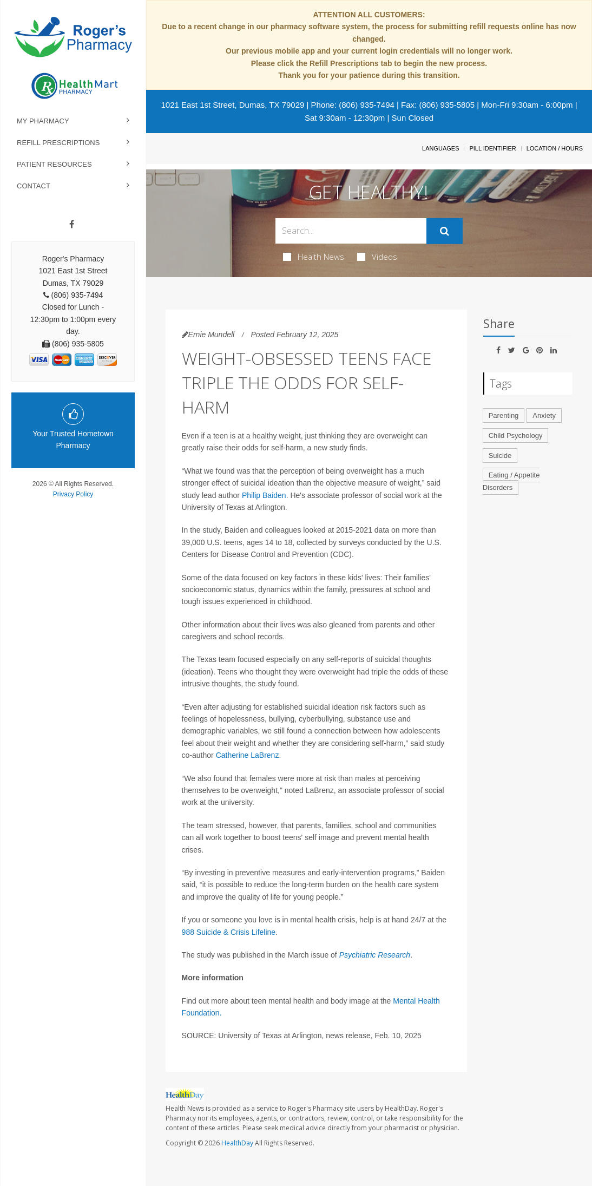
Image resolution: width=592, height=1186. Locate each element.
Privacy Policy (73, 494)
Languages (440, 148)
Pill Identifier (492, 148)
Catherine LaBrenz (247, 755)
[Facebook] (71, 224)
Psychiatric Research (375, 955)
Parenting (504, 415)
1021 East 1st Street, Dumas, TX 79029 (232, 104)
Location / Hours (555, 148)
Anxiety (544, 415)
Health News (313, 256)
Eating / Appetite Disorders (511, 481)
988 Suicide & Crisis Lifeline (229, 932)
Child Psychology (516, 435)
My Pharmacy (43, 121)
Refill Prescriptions (58, 143)
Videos (377, 256)
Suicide (500, 455)
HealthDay (237, 1143)
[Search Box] (350, 231)
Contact (33, 186)
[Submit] (444, 231)
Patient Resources (54, 164)
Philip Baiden (264, 495)
